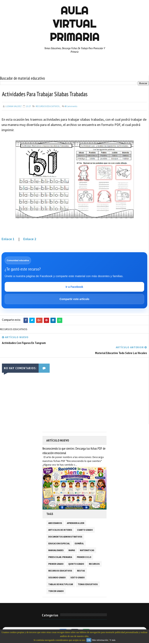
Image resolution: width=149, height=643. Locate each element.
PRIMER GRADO (55, 563)
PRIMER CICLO (84, 557)
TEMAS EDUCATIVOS (88, 584)
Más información (100, 640)
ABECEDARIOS (55, 523)
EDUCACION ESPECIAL (59, 543)
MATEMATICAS (87, 550)
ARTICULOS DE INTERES (60, 529)
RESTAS (81, 570)
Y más (112, 640)
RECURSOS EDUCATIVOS (47, 106)
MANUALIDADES (56, 550)
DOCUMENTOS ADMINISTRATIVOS (65, 536)
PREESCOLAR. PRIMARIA (60, 557)
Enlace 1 (8, 239)
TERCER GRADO (56, 591)
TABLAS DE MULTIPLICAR (60, 584)
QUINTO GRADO (76, 563)
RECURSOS (94, 563)
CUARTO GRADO (85, 529)
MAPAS (71, 550)
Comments (71, 106)
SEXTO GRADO (77, 577)
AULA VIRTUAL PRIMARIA (74, 24)
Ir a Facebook (74, 286)
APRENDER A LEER (75, 523)
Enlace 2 (29, 239)
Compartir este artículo (74, 299)
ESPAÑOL (79, 543)
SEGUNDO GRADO (57, 577)
